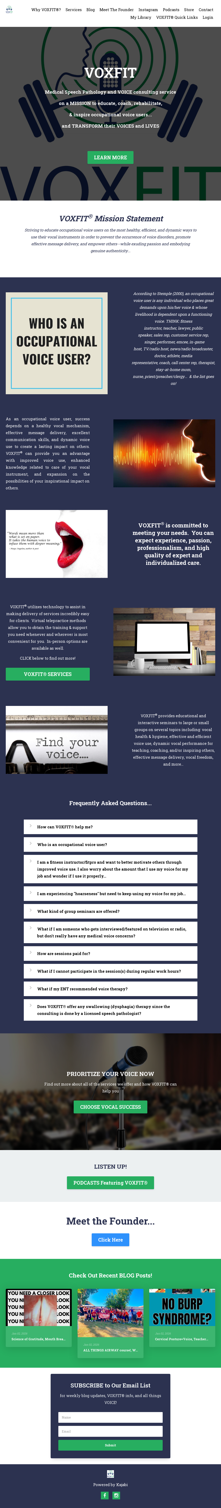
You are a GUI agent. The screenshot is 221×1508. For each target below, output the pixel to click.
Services (74, 9)
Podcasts (171, 9)
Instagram (148, 9)
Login (208, 17)
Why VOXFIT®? (46, 9)
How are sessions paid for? (63, 953)
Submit (110, 1445)
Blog (91, 9)
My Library (140, 17)
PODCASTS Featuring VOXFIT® (110, 1183)
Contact (206, 9)
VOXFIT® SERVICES (48, 674)
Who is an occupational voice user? (72, 844)
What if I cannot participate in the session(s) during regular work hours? (109, 971)
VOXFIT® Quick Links (177, 17)
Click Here (110, 1240)
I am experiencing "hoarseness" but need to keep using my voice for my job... (111, 893)
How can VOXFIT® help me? (65, 826)
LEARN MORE (110, 157)
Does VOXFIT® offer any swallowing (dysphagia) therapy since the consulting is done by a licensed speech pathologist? (103, 1010)
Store (189, 9)
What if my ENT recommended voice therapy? (82, 988)
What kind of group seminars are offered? (78, 911)
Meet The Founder (117, 9)
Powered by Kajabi (110, 1484)
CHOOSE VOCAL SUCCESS (110, 1107)
